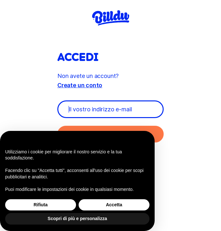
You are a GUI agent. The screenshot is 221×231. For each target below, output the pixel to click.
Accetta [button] (114, 204)
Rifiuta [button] (41, 204)
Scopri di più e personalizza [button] (77, 218)
